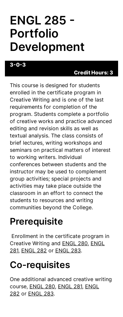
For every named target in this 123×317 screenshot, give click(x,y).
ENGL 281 (70, 286)
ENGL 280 (75, 243)
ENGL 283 (68, 250)
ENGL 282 (34, 250)
